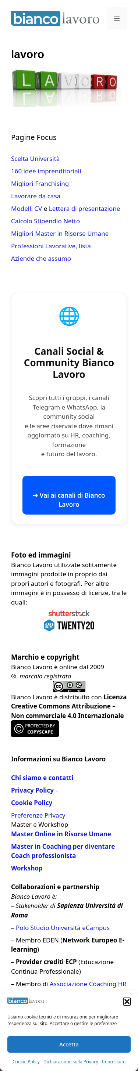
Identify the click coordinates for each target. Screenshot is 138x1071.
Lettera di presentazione (84, 208)
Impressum (113, 1062)
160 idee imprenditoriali (46, 171)
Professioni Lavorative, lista (51, 246)
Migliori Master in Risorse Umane (60, 233)
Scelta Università (35, 158)
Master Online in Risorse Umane (61, 834)
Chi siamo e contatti (42, 778)
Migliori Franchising (40, 183)
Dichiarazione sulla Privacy (70, 1062)
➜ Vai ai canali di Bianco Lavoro (69, 500)
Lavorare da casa (35, 196)
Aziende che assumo (41, 258)
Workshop (27, 868)
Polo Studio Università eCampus (63, 927)
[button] (127, 1001)
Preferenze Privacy (38, 815)
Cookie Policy (26, 1062)
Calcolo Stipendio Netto (45, 221)
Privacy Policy (32, 790)
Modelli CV (26, 208)
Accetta (69, 1044)
